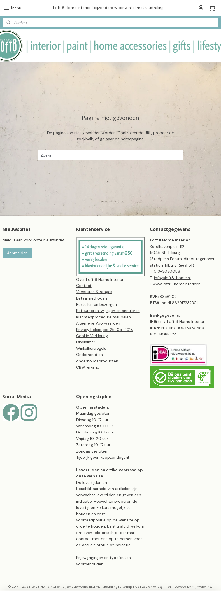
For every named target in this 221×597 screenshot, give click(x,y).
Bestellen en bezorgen (96, 304)
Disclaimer (85, 341)
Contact (84, 285)
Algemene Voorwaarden (98, 323)
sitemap (126, 587)
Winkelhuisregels (91, 348)
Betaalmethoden (91, 298)
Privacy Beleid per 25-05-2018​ (104, 329)
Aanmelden (17, 252)
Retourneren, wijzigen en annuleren (108, 310)
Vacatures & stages (94, 291)
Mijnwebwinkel (202, 587)
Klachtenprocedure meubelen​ (103, 317)
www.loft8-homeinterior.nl (177, 283)
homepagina (132, 138)
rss (137, 587)
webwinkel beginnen (156, 587)
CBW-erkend (87, 367)
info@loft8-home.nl (172, 277)
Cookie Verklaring (92, 335)
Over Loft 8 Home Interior (100, 279)
